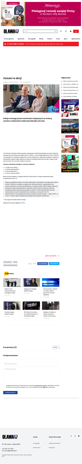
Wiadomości (36, 447)
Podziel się (54, 263)
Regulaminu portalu (41, 385)
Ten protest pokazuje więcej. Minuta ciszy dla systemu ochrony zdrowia (45, 44)
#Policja (15, 262)
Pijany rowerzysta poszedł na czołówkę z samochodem (70, 81)
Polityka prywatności (54, 443)
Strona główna (9, 39)
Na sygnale (31, 39)
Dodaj (56, 347)
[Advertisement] (41, 61)
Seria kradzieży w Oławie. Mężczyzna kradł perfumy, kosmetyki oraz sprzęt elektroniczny (70, 96)
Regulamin (52, 447)
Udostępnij (43, 263)
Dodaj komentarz (10, 392)
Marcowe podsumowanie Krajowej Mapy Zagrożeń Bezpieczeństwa (70, 93)
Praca (58, 39)
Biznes (41, 39)
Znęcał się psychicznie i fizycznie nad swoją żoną (70, 90)
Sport (65, 39)
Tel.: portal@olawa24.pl (9, 451)
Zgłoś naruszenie (52, 256)
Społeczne (20, 39)
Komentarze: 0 (25, 82)
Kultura (49, 39)
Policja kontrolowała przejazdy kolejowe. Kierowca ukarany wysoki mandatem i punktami (70, 87)
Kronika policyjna (8, 262)
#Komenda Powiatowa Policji (10, 265)
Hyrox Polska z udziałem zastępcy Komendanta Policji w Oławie (70, 84)
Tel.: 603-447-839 (7, 449)
